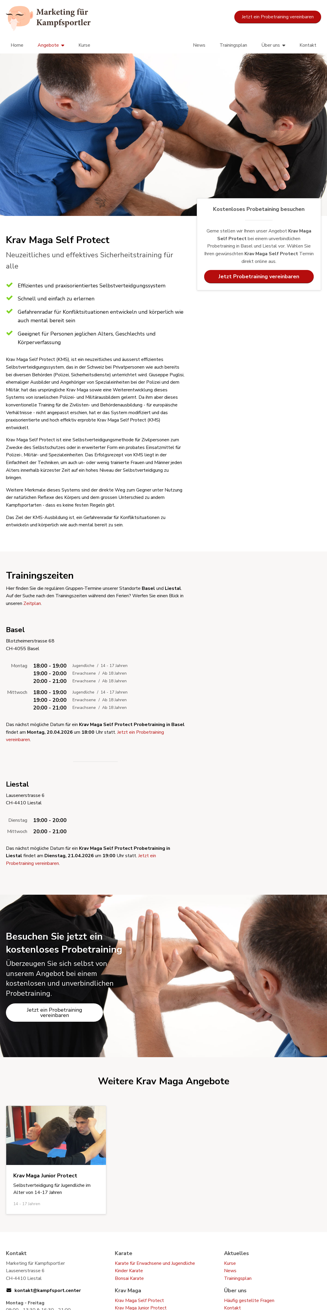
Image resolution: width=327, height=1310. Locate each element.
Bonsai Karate (129, 1278)
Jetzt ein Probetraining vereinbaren (278, 17)
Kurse (84, 45)
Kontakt (307, 45)
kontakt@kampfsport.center (48, 1290)
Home (17, 45)
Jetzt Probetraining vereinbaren (258, 276)
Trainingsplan (233, 45)
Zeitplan (32, 603)
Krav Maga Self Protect (139, 1300)
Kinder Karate (129, 1270)
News (199, 45)
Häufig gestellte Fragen (249, 1300)
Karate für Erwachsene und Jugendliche (155, 1263)
